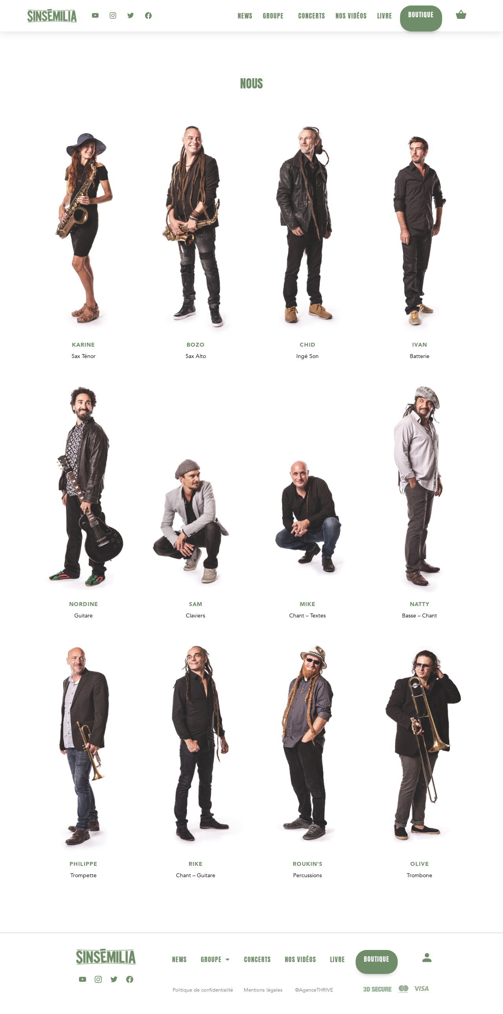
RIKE (196, 864)
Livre (384, 15)
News (245, 15)
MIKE (308, 604)
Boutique (421, 14)
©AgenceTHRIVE (314, 990)
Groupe (275, 15)
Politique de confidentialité (203, 990)
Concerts (311, 15)
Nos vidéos (351, 15)
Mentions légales (263, 990)
